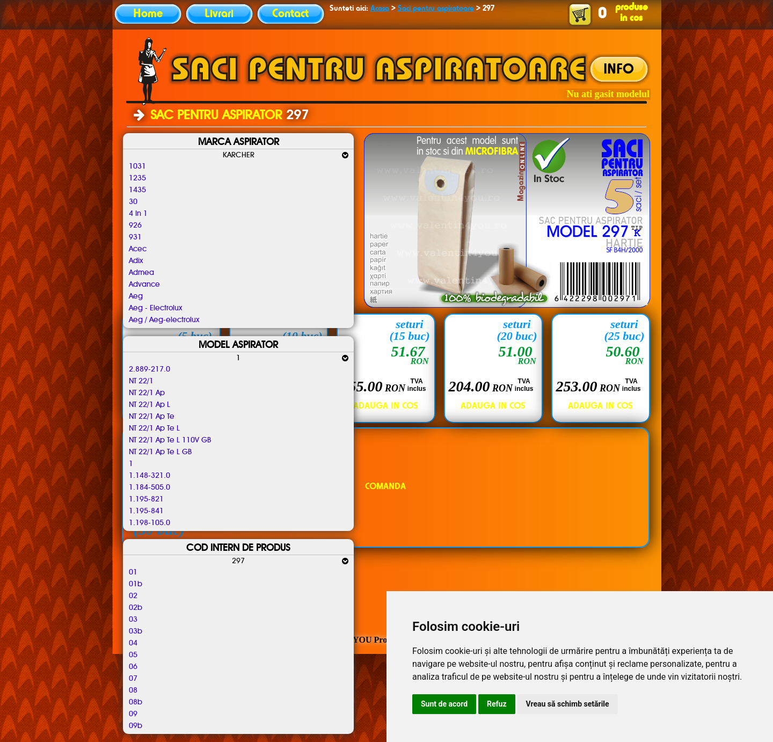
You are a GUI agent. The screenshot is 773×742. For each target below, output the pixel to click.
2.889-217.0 (149, 369)
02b (135, 608)
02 (133, 596)
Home (148, 14)
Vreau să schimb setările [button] (567, 704)
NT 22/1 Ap (147, 393)
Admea (141, 273)
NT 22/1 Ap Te (151, 416)
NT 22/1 (141, 381)
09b (135, 726)
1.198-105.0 (149, 523)
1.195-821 (146, 499)
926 (135, 225)
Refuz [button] (497, 704)
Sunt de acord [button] (444, 704)
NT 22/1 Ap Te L (154, 428)
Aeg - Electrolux (155, 308)
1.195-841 (146, 511)
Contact (290, 14)
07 (133, 678)
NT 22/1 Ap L (149, 405)
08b (135, 702)
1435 (137, 190)
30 (133, 202)
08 (133, 690)
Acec (138, 249)
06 (133, 667)
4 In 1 (138, 213)
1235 (137, 178)
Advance (144, 284)
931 (135, 237)
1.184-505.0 (149, 487)
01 (133, 572)
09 (133, 714)
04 (133, 643)
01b (135, 584)
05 (133, 655)
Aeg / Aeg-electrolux (164, 320)
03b (135, 631)
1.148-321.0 (149, 475)
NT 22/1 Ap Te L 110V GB (170, 440)
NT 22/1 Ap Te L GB (160, 452)
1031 (137, 166)
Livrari (219, 14)
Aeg (136, 296)
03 (133, 619)
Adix (136, 261)
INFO (618, 69)
